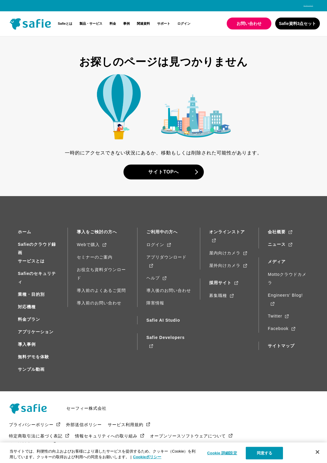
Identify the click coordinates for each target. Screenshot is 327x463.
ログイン (183, 23)
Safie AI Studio (163, 320)
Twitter (275, 316)
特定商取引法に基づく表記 (35, 438)
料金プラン (29, 319)
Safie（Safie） (34, 409)
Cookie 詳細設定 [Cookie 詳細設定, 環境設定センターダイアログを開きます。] (222, 453)
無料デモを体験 (33, 356)
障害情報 (155, 303)
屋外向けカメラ (224, 265)
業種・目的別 (31, 294)
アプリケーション (36, 331)
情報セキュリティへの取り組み (106, 438)
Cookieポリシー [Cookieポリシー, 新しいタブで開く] (147, 457)
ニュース (277, 244)
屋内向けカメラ (224, 253)
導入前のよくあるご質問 (101, 290)
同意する (265, 453)
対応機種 (27, 306)
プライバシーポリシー (31, 427)
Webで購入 (88, 244)
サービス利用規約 (125, 427)
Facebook (278, 328)
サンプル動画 (31, 369)
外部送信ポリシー (84, 427)
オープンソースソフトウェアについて (188, 438)
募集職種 (218, 295)
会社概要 (277, 231)
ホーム (24, 231)
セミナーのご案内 (94, 257)
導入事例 (27, 344)
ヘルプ (153, 278)
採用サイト (220, 282)
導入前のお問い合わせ (99, 303)
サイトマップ (281, 345)
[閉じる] (317, 452)
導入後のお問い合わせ (168, 290)
